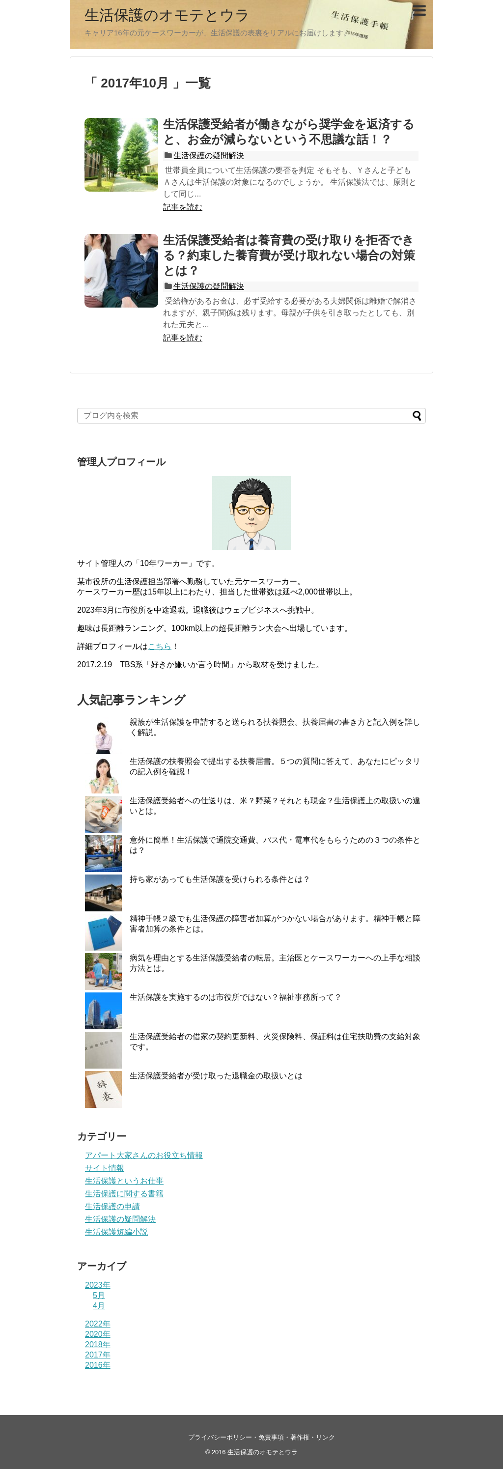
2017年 (98, 1355)
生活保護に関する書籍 (124, 1193)
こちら (159, 646)
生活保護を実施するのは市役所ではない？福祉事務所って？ (236, 997)
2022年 (98, 1324)
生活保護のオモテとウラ (167, 15)
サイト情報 (104, 1168)
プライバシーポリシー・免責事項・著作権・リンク (261, 1437)
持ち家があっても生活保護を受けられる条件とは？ (220, 879)
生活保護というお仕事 (124, 1181)
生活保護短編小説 (116, 1232)
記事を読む (182, 207)
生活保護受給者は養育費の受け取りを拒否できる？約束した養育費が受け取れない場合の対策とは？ (289, 255)
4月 (99, 1305)
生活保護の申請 (112, 1206)
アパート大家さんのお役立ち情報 (144, 1155)
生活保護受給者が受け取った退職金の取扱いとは (216, 1076)
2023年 (98, 1285)
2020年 (98, 1334)
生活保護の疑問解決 (208, 155)
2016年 (98, 1365)
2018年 (98, 1344)
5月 (99, 1295)
